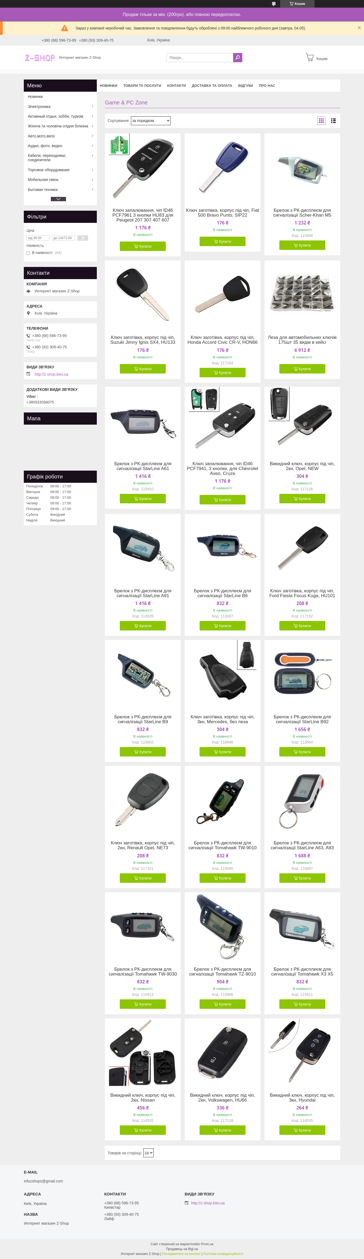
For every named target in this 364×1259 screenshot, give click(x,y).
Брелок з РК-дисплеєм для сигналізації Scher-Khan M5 (302, 213)
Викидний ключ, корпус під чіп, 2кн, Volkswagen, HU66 (222, 1098)
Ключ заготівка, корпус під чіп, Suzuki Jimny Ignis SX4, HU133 (142, 340)
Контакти (176, 86)
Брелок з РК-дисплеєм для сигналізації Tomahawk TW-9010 (222, 845)
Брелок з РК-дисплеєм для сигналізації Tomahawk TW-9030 (143, 972)
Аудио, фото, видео (45, 146)
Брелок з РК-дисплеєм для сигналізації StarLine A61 (142, 466)
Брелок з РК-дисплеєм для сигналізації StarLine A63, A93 (302, 845)
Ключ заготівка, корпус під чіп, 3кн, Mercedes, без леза (223, 719)
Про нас (267, 86)
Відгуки (245, 86)
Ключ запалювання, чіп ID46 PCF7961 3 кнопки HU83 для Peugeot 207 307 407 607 (142, 215)
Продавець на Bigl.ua (182, 1249)
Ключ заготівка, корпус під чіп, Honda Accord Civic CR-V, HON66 (222, 340)
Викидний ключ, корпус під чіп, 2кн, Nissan (142, 1098)
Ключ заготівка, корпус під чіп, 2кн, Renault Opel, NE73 (143, 845)
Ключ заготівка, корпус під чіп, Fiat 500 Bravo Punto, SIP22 (222, 213)
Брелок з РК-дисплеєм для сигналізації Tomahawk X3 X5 (302, 972)
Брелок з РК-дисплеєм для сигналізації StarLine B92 (302, 719)
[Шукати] (237, 57)
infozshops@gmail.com (43, 1181)
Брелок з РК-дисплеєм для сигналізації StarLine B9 (142, 719)
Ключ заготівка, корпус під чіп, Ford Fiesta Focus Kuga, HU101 (302, 593)
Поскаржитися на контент (181, 1254)
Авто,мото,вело (41, 136)
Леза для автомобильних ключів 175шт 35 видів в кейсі (302, 340)
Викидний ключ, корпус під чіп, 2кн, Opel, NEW (302, 466)
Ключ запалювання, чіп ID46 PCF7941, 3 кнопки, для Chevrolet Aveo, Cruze (222, 468)
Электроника (39, 106)
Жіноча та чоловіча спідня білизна (58, 126)
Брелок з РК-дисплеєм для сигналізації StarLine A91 (142, 593)
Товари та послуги (142, 86)
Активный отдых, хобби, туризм (55, 116)
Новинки (108, 86)
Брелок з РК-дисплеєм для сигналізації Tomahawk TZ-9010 (222, 972)
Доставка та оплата (212, 86)
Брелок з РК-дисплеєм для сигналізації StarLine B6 (222, 593)
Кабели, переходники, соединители (47, 157)
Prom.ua (207, 1244)
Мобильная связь (43, 179)
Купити (145, 246)
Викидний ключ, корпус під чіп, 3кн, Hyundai (302, 1098)
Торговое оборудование (49, 170)
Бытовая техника (43, 189)
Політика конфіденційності (223, 1254)
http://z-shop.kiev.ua (51, 374)
